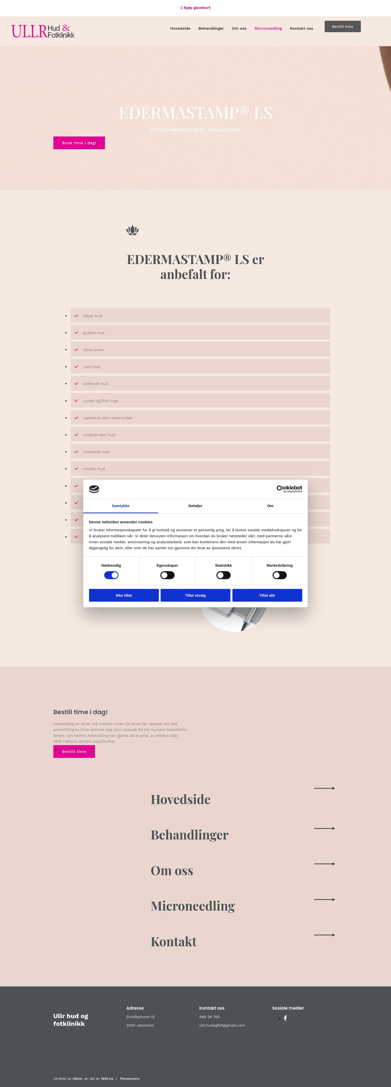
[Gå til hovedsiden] (43, 36)
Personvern (129, 1079)
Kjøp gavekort (197, 7)
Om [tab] (270, 506)
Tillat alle (267, 595)
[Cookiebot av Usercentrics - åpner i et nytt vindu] (280, 489)
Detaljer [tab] (195, 506)
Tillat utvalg (195, 595)
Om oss (239, 28)
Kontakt (173, 941)
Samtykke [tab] (121, 506)
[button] (343, 26)
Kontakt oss (301, 28)
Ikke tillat (124, 595)
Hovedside (180, 28)
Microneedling (268, 28)
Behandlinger (211, 28)
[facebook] (285, 1018)
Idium (77, 1079)
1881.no (107, 1079)
